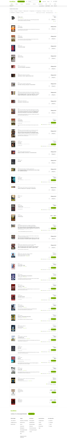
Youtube (50, 426)
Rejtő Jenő (19, 109)
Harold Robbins (33, 225)
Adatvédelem (22, 431)
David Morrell (24, 245)
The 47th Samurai (20, 216)
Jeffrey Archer (28, 110)
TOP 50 (30, 431)
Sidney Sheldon (20, 245)
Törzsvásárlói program (33, 429)
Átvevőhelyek (41, 426)
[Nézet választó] (55, 12)
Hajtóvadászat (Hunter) (21, 296)
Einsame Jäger (20, 369)
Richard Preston (20, 83)
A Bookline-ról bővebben (24, 420)
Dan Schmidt (19, 168)
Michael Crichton (20, 244)
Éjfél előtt (19, 358)
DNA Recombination (21, 379)
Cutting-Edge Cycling (21, 337)
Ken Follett (22, 236)
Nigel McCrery (28, 130)
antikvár (19, 118)
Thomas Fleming (28, 109)
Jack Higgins (29, 225)
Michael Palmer (27, 92)
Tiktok (50, 424)
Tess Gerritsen (29, 244)
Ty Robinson (24, 83)
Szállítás (40, 424)
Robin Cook (28, 151)
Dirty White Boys (20, 37)
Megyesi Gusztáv (20, 110)
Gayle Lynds (24, 74)
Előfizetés (31, 426)
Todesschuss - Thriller (21, 286)
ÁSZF (21, 433)
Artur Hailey (36, 109)
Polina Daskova (28, 245)
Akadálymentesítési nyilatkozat (23, 437)
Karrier (21, 424)
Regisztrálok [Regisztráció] (44, 1)
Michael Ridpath (20, 225)
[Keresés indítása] (40, 1)
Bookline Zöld (22, 422)
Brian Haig (19, 66)
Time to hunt (20, 178)
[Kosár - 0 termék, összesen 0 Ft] (55, 1)
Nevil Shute (28, 226)
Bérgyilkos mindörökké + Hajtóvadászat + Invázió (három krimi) (27, 152)
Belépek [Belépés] (48, 1)
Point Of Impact (20, 27)
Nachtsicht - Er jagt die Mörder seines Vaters (24, 316)
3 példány (53, 392)
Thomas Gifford (23, 109)
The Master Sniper (20, 206)
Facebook (50, 420)
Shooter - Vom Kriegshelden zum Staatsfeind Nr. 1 (25, 275)
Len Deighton (27, 168)
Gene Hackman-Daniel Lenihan (31, 187)
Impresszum (22, 426)
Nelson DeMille (33, 110)
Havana (19, 197)
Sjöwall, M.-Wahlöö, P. (33, 226)
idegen (19, 25)
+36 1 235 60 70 (13, 420)
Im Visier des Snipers (21, 306)
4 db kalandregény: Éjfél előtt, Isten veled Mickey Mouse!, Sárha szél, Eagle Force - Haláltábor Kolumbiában (28, 170)
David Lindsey (20, 130)
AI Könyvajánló (21, 1)
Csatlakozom (31, 413)
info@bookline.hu (14, 422)
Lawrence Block (20, 151)
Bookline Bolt (13, 424)
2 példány (53, 402)
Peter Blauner (32, 130)
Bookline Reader (32, 424)
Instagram (50, 422)
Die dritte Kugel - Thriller (21, 265)
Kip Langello (36, 130)
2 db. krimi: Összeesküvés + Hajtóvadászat (24, 67)
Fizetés (40, 422)
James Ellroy (28, 74)
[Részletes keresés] (26, 1)
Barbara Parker (26, 236)
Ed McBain (23, 92)
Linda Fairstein (24, 100)
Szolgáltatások (41, 420)
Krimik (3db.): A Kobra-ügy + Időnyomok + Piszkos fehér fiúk (26, 84)
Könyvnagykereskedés (23, 429)
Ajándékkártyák (31, 422)
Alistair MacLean (25, 225)
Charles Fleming (24, 187)
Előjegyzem (53, 19)
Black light (19, 161)
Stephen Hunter (20, 26)
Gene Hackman (24, 130)
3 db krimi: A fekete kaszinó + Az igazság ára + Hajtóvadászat (27, 188)
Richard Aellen (24, 168)
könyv (18, 65)
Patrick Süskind (20, 92)
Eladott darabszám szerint (49, 12)
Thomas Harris (37, 110)
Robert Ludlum (32, 92)
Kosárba (53, 122)
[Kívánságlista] (51, 1)
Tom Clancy (24, 110)
